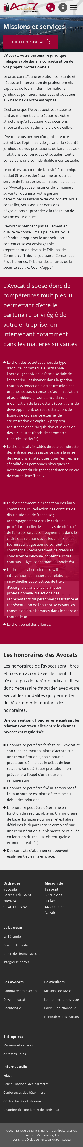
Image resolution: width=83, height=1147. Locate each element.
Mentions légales (48, 1135)
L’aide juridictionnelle (60, 1008)
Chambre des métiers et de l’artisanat (31, 1110)
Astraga (66, 1139)
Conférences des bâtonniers (24, 1093)
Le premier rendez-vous (62, 1000)
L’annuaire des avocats (20, 991)
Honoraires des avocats (61, 1017)
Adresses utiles (14, 1054)
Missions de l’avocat (59, 991)
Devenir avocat (14, 1000)
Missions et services (18, 1045)
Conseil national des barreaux (25, 1084)
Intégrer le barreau (17, 962)
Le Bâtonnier (12, 937)
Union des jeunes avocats (22, 954)
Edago (7, 1076)
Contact (29, 1135)
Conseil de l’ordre (16, 945)
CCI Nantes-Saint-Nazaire (22, 1101)
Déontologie (12, 1008)
